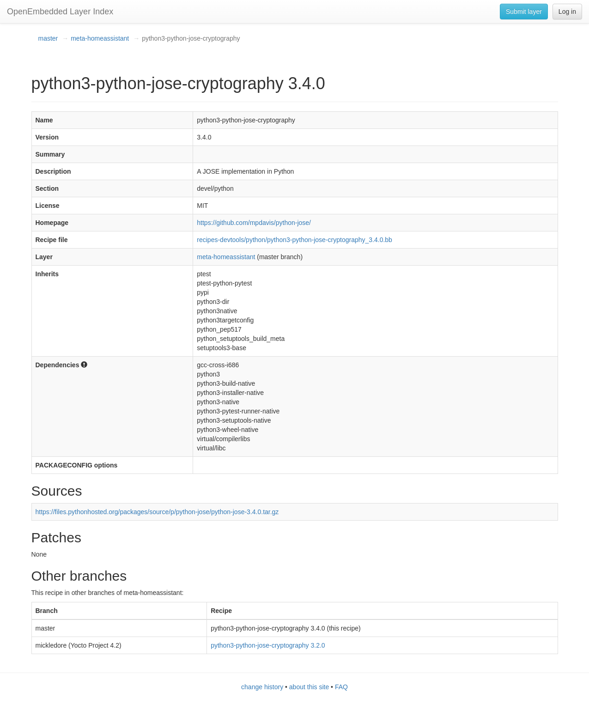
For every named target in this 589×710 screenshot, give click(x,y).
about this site (309, 687)
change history (262, 687)
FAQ (341, 687)
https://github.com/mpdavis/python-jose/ (254, 222)
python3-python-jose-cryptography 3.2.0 (268, 645)
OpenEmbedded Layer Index (60, 11)
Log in (567, 11)
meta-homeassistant (100, 38)
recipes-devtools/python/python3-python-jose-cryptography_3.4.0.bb (294, 239)
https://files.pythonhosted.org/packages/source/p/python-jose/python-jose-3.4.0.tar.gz (157, 512)
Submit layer (524, 11)
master (48, 38)
